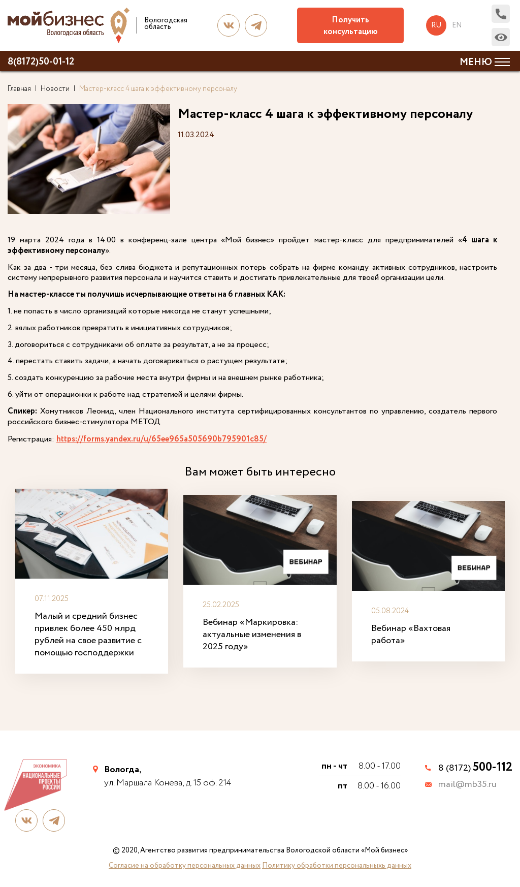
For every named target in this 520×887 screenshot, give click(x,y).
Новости (55, 89)
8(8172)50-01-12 (41, 62)
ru (436, 25)
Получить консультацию (350, 26)
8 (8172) (475, 768)
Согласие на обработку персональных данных (185, 866)
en (457, 25)
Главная (19, 89)
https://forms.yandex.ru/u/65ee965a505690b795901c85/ (161, 439)
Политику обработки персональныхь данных (336, 866)
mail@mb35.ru (467, 784)
